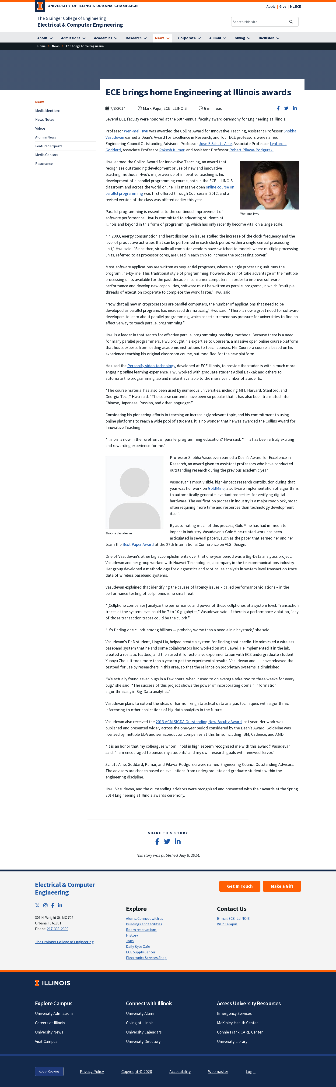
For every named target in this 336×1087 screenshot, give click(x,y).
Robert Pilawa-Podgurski (251, 150)
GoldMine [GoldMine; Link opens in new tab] (216, 488)
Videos (40, 128)
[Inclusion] (269, 38)
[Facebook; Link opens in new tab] (52, 905)
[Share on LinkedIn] (295, 108)
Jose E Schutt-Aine (215, 143)
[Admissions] (73, 38)
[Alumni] (217, 38)
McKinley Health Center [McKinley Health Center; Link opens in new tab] (237, 1022)
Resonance (44, 163)
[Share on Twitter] (286, 108)
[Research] (136, 38)
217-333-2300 (57, 928)
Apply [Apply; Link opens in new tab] (271, 6)
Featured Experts (49, 146)
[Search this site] (257, 21)
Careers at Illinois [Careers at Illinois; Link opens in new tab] (50, 1022)
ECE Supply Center (140, 952)
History (132, 935)
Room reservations (141, 929)
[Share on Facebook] (278, 108)
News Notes (44, 119)
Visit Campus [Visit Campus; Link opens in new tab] (46, 1041)
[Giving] (242, 38)
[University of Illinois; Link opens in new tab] (52, 983)
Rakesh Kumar (171, 150)
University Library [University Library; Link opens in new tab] (232, 1041)
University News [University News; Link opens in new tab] (49, 1032)
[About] (45, 38)
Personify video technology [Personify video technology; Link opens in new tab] (151, 365)
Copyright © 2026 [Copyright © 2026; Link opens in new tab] (136, 1071)
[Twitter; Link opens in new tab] (37, 905)
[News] (162, 38)
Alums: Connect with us (144, 918)
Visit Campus (227, 924)
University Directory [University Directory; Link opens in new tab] (143, 1041)
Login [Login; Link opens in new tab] (251, 1071)
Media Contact (46, 154)
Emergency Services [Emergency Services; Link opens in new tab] (234, 1013)
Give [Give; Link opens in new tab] (282, 6)
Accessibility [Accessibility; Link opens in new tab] (180, 1071)
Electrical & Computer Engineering (65, 888)
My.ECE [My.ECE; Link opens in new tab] (295, 6)
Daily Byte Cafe (138, 946)
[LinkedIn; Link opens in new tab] (60, 905)
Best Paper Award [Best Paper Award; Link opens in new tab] (138, 544)
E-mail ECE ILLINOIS (233, 918)
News (40, 101)
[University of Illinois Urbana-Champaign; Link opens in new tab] (86, 7)
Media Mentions (47, 110)
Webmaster (218, 1071)
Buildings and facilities (144, 924)
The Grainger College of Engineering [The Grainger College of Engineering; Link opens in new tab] (71, 18)
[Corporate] (189, 38)
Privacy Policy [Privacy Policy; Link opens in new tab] (92, 1071)
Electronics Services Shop (146, 957)
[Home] (41, 46)
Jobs (130, 940)
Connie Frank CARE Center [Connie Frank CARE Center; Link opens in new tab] (240, 1032)
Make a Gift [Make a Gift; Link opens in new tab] (282, 886)
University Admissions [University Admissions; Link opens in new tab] (54, 1013)
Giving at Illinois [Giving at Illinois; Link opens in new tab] (140, 1022)
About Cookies (49, 1071)
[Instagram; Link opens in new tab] (45, 905)
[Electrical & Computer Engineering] (80, 24)
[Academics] (106, 38)
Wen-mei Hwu (136, 131)
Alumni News (45, 137)
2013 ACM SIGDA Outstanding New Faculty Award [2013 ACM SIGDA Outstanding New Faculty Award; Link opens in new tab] (199, 721)
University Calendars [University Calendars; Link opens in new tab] (144, 1032)
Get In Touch (240, 886)
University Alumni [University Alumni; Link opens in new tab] (141, 1013)
